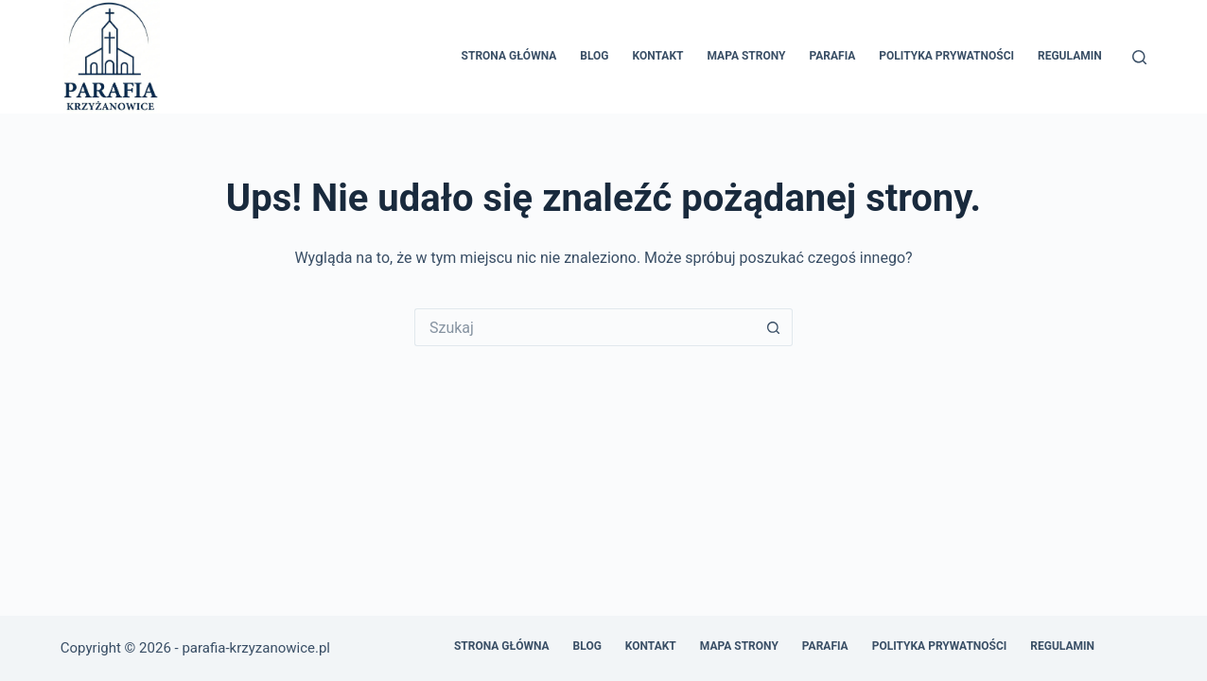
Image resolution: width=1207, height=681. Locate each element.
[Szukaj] (1139, 57)
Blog (594, 55)
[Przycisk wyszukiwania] (774, 327)
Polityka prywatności (946, 55)
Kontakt (658, 55)
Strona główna (509, 55)
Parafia (832, 55)
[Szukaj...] (584, 327)
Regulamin (1070, 55)
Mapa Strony (746, 55)
